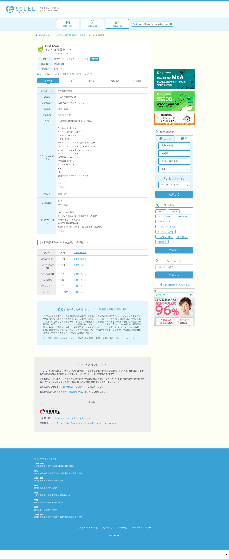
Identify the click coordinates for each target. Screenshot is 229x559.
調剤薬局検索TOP (43, 35)
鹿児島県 (72, 517)
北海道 (36, 466)
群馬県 (73, 473)
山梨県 (79, 473)
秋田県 (60, 466)
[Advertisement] (174, 50)
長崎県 (48, 517)
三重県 (54, 488)
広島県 (54, 502)
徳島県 (36, 510)
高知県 (54, 510)
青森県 (42, 466)
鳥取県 (36, 502)
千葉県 (56, 473)
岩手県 (48, 466)
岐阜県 (42, 488)
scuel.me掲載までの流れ (71, 386)
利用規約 (107, 528)
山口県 (60, 502)
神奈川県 (43, 473)
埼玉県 (50, 473)
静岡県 (48, 488)
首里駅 (82, 35)
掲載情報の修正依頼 (78, 391)
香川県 (42, 510)
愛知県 (36, 488)
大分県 (60, 517)
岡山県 (48, 502)
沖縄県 (58, 35)
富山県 (48, 480)
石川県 (54, 480)
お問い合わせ (80, 252)
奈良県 (60, 495)
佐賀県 (42, 517)
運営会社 (122, 528)
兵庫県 (42, 495)
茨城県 (62, 473)
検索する (174, 194)
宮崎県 (66, 517)
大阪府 (36, 495)
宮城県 (54, 466)
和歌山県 (66, 495)
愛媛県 (48, 510)
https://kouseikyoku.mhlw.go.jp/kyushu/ (70, 418)
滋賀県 (54, 495)
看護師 (78, 74)
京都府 (48, 495)
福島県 (71, 466)
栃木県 (67, 473)
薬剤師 (65, 74)
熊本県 (54, 517)
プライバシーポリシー (88, 528)
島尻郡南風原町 (70, 35)
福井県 (60, 480)
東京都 (36, 473)
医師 (72, 74)
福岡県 (36, 517)
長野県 (42, 480)
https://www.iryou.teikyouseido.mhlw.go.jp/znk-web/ (90, 423)
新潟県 (36, 480)
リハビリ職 (88, 74)
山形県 (66, 466)
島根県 (42, 502)
